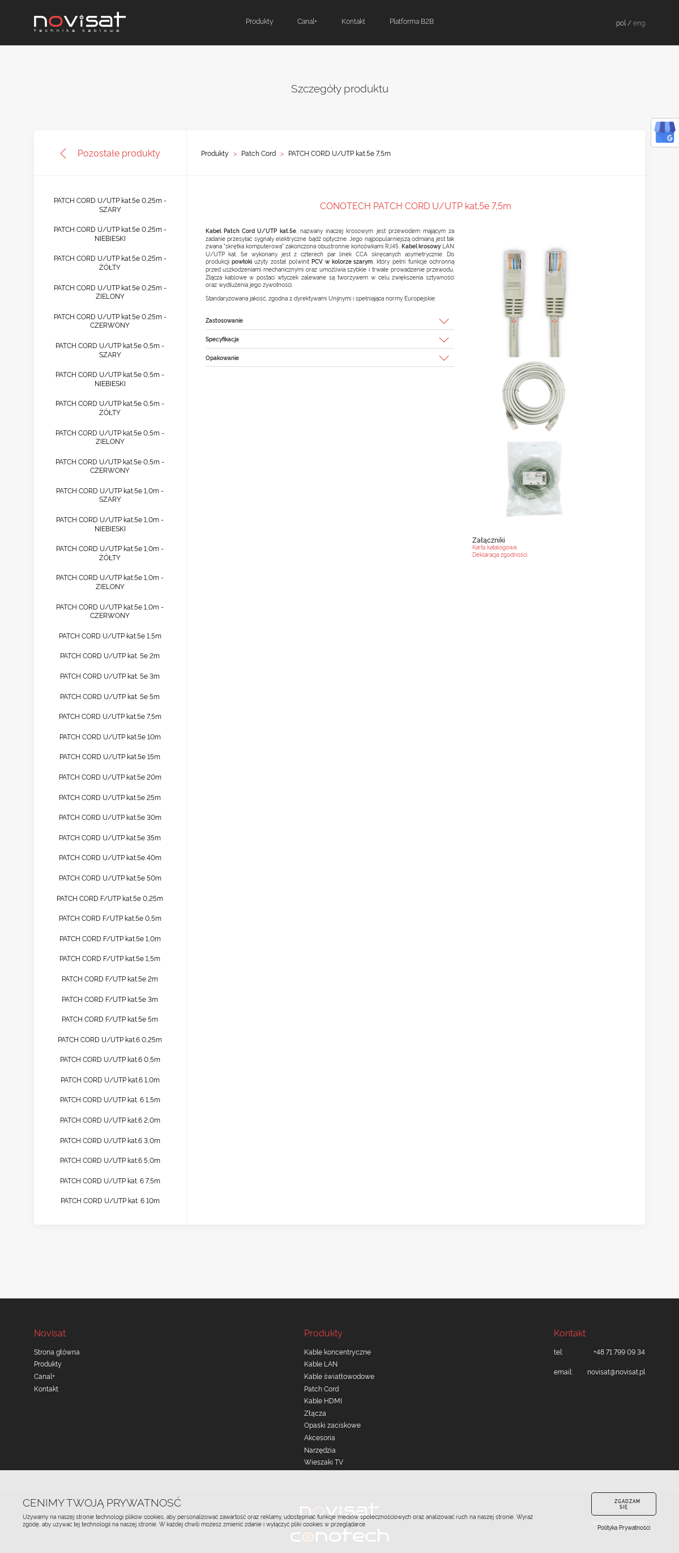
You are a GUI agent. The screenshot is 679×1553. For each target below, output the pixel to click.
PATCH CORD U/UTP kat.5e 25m (110, 797)
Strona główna (57, 1351)
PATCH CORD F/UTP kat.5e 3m (110, 999)
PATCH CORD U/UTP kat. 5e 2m (110, 655)
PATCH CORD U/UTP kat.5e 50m (110, 877)
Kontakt (353, 21)
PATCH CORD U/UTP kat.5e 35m (110, 837)
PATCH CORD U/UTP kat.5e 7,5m (339, 153)
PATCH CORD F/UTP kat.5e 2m (110, 978)
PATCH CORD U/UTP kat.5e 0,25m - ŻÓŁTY (110, 262)
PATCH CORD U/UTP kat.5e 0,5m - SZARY (109, 349)
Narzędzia (320, 1449)
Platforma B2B (412, 21)
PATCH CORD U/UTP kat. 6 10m (110, 1200)
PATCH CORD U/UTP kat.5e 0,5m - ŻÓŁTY (109, 407)
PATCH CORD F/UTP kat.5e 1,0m (110, 938)
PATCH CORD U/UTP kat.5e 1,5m (110, 635)
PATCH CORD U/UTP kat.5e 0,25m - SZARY (110, 204)
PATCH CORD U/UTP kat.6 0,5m (110, 1059)
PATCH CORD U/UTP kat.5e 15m (109, 756)
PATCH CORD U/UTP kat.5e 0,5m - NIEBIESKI (109, 378)
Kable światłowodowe (339, 1376)
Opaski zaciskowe (332, 1424)
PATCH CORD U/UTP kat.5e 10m (110, 736)
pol (621, 22)
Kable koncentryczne (337, 1351)
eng (639, 22)
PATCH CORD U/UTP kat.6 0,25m (110, 1039)
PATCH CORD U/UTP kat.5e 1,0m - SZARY (110, 494)
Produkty (259, 21)
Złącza (315, 1412)
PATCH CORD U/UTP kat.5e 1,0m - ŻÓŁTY (110, 552)
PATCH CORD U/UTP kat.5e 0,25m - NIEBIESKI (110, 233)
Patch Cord (258, 153)
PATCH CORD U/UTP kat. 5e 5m (110, 696)
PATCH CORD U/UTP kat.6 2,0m (110, 1119)
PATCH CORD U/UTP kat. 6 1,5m (110, 1099)
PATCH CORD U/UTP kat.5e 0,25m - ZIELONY (110, 291)
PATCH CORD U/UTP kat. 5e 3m (110, 675)
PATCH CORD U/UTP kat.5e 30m (110, 817)
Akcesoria (319, 1437)
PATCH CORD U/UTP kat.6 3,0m (110, 1140)
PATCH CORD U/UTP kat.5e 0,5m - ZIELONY (109, 437)
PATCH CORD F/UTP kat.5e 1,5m (109, 958)
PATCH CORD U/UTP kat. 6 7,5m (110, 1180)
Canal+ (307, 21)
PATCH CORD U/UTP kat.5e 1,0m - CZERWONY (110, 611)
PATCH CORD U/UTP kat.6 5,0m (110, 1160)
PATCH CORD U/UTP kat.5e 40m (110, 857)
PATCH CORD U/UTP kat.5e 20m (110, 776)
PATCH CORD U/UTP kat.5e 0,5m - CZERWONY (109, 465)
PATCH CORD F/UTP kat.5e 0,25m (110, 898)
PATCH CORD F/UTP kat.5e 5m (110, 1018)
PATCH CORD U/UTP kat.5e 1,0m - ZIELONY (110, 581)
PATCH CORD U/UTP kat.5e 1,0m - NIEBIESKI (110, 523)
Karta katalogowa (494, 547)
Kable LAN (321, 1363)
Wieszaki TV (323, 1461)
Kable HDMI (323, 1400)
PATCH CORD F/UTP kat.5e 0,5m (110, 918)
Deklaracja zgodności (499, 554)
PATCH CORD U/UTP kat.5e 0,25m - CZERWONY (110, 320)
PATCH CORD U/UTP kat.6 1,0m (110, 1079)
